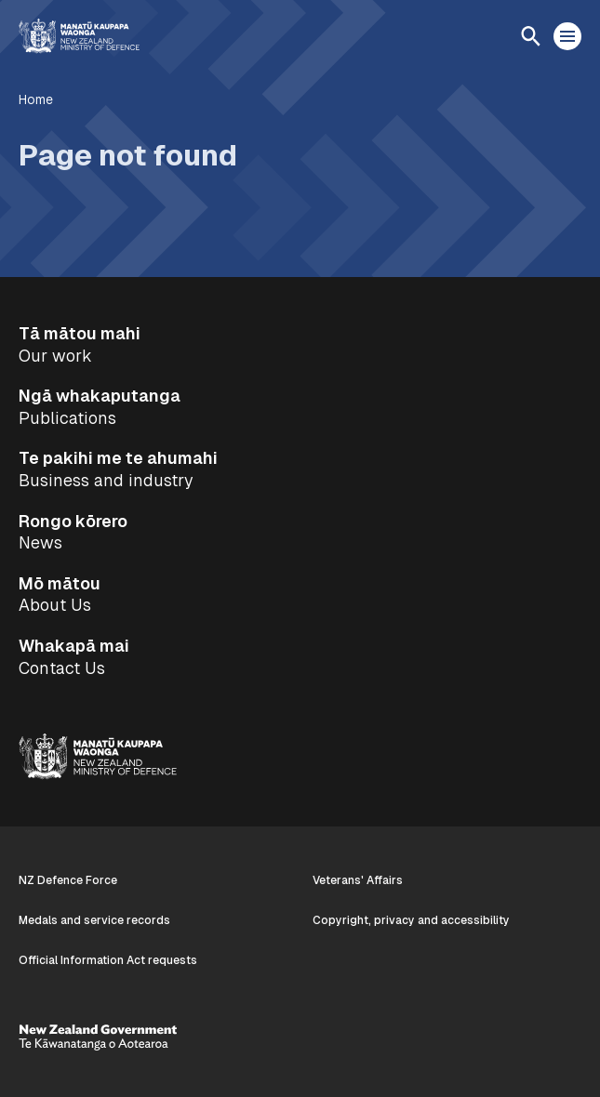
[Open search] (530, 36)
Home (36, 99)
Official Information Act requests (108, 960)
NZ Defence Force (68, 880)
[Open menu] (567, 36)
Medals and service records (94, 920)
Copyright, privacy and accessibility (411, 920)
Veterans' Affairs (358, 880)
